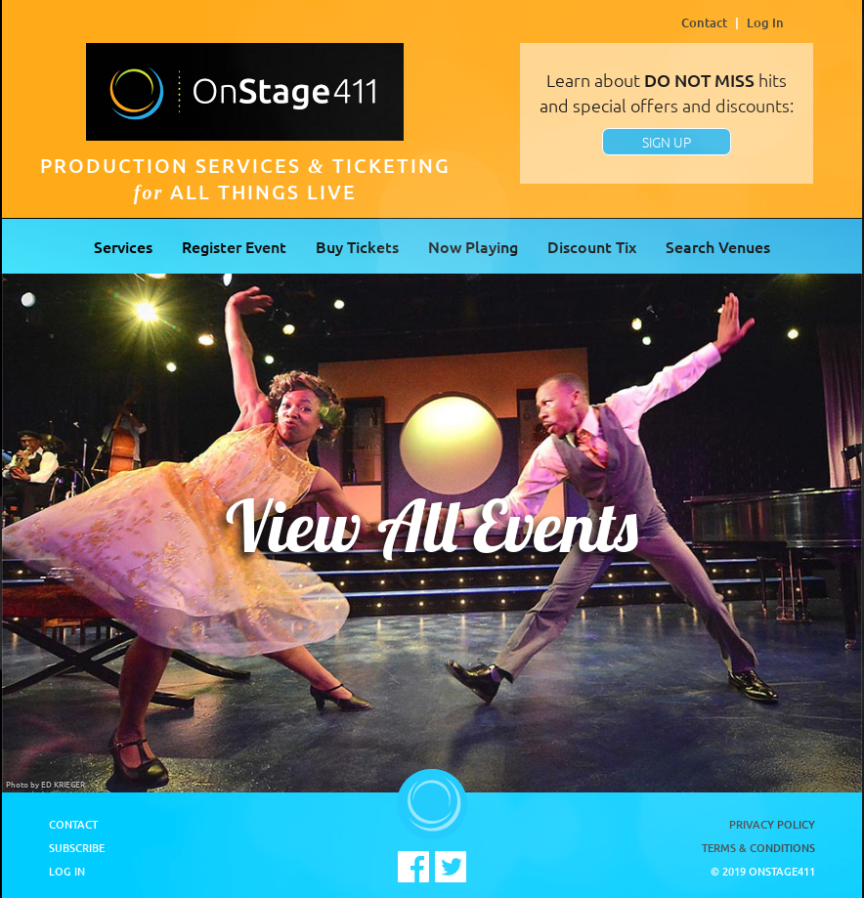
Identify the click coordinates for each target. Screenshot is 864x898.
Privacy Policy (772, 824)
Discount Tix (591, 246)
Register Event (234, 246)
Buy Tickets (357, 246)
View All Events (432, 526)
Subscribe (77, 847)
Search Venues (718, 246)
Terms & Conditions (758, 847)
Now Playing (473, 246)
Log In (765, 22)
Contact (704, 22)
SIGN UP (666, 141)
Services (123, 246)
